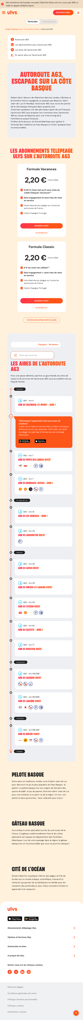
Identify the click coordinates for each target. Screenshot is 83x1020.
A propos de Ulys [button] (42, 955)
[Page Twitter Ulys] (16, 972)
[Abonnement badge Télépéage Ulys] (12, 12)
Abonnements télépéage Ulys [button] (42, 928)
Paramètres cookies (17, 1012)
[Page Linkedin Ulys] (22, 972)
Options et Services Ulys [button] (42, 937)
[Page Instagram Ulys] (29, 972)
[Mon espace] (78, 12)
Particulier (33, 21)
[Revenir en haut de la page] (67, 1013)
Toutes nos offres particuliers (41, 320)
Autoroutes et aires (31, 29)
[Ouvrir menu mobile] (3, 12)
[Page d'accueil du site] (12, 909)
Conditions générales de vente (22, 993)
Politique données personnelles (22, 999)
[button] (41, 233)
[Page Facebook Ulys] (10, 972)
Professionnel (48, 21)
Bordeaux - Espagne (23, 344)
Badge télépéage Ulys (13, 29)
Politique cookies (16, 1005)
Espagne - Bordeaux (48, 344)
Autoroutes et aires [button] (42, 946)
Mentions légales (15, 987)
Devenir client (63, 12)
